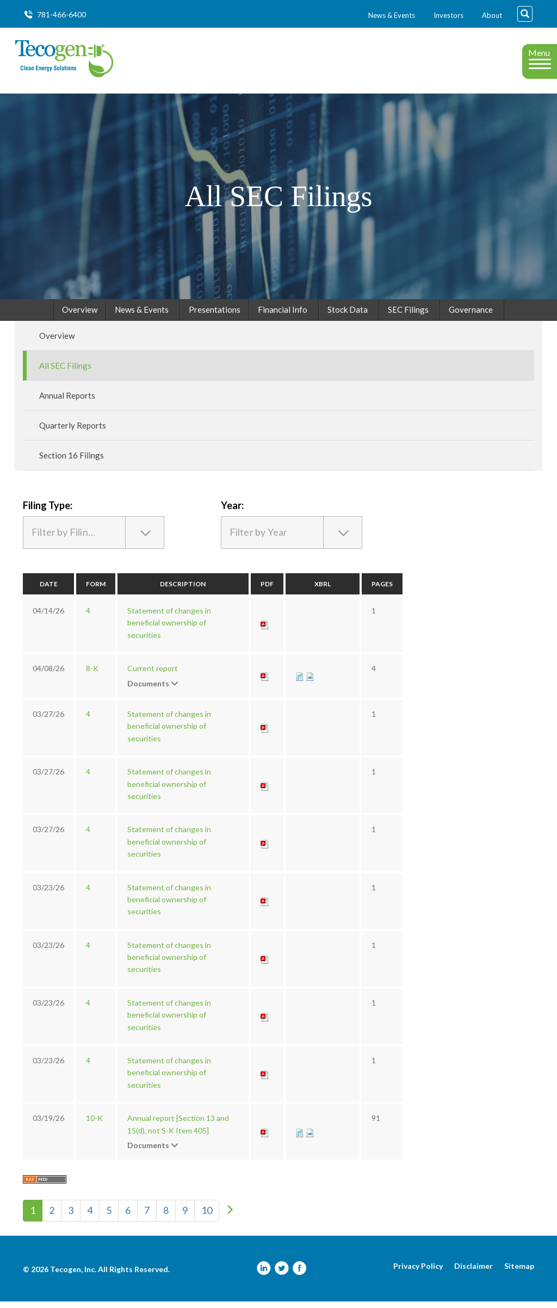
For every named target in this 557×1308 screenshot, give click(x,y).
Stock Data (347, 316)
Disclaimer (473, 1272)
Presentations (214, 316)
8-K (92, 674)
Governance (471, 316)
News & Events (391, 15)
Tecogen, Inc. (73, 1275)
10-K (94, 1124)
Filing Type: (47, 512)
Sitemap (519, 1272)
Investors (448, 15)
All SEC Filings (65, 372)
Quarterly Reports (72, 432)
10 (206, 1217)
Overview (79, 316)
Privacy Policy (418, 1272)
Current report (152, 674)
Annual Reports (67, 402)
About (492, 15)
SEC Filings (408, 316)
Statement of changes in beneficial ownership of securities (169, 629)
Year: (232, 512)
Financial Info (282, 316)
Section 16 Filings (71, 462)
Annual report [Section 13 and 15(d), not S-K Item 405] (178, 1130)
